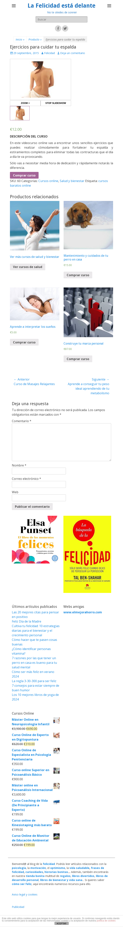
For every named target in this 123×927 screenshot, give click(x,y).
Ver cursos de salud (27, 267)
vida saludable (79, 868)
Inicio (20, 39)
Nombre (19, 465)
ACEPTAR (61, 923)
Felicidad (49, 53)
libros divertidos (83, 876)
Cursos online (48, 181)
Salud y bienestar (72, 181)
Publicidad (18, 907)
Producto (35, 39)
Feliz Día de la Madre (26, 621)
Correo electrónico (26, 479)
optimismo (57, 868)
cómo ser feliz (22, 884)
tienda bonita (35, 876)
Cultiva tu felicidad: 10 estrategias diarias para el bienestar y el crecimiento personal (36, 630)
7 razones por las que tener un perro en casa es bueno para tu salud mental (34, 662)
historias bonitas (56, 872)
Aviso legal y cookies (24, 894)
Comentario (21, 421)
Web (15, 492)
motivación (38, 868)
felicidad (49, 864)
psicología (19, 868)
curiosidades (34, 872)
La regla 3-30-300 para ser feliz (34, 681)
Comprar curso (24, 175)
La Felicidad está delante (61, 5)
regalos (65, 876)
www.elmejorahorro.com (82, 612)
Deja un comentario (72, 53)
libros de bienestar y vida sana (61, 880)
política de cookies (106, 920)
